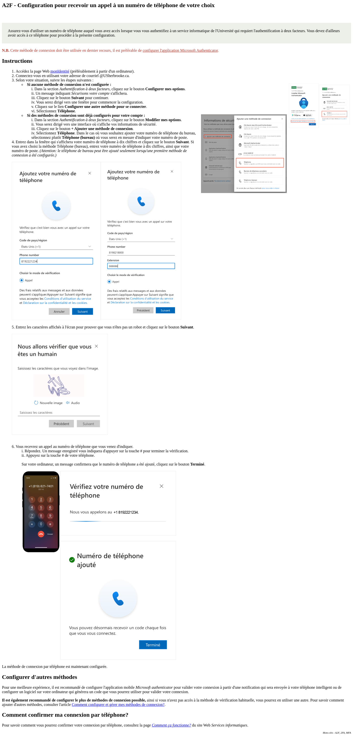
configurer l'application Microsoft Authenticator (180, 50)
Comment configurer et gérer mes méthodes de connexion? (118, 704)
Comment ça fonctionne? (171, 725)
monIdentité (59, 71)
